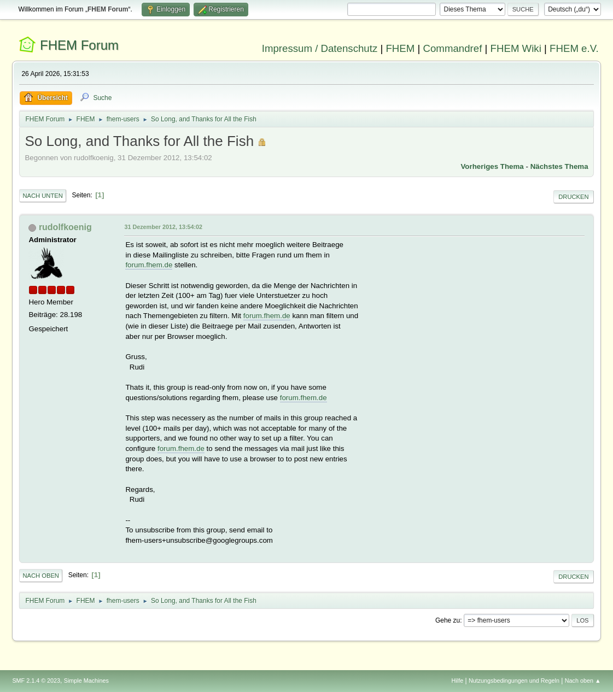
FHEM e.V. (574, 48)
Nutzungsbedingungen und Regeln (514, 680)
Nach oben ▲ (583, 680)
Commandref (452, 48)
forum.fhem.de (148, 265)
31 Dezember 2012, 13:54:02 (163, 227)
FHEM (400, 48)
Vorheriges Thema (491, 166)
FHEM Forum (79, 45)
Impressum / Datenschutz (320, 48)
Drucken (573, 196)
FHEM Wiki (516, 48)
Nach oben (40, 575)
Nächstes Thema (559, 166)
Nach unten (42, 195)
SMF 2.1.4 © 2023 (36, 680)
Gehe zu (447, 620)
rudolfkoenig (65, 227)
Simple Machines (86, 680)
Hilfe (458, 680)
